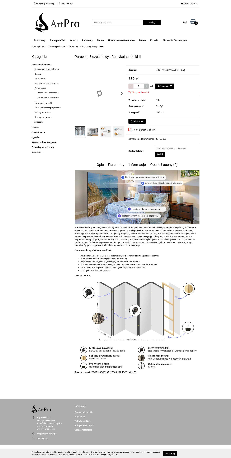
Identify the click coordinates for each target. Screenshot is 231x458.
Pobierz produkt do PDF (142, 129)
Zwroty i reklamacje (84, 412)
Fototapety (39, 40)
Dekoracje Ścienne (42, 64)
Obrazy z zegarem (42, 117)
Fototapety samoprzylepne (47, 108)
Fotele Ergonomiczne (43, 147)
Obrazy (74, 40)
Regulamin (80, 416)
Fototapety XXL (58, 40)
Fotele (142, 40)
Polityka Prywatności (84, 425)
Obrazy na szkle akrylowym (46, 69)
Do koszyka (164, 86)
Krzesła (154, 40)
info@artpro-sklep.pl (46, 434)
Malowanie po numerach (46, 83)
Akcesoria (38, 122)
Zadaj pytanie (137, 121)
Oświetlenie (38, 132)
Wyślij (160, 154)
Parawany (87, 40)
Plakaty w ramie (42, 112)
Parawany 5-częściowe (47, 97)
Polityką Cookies (72, 452)
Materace (37, 152)
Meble (100, 40)
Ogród (35, 137)
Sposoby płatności (83, 430)
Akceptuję (170, 453)
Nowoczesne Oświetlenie (121, 40)
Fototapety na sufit (43, 103)
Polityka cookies (82, 421)
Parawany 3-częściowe (47, 92)
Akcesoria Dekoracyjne (175, 40)
